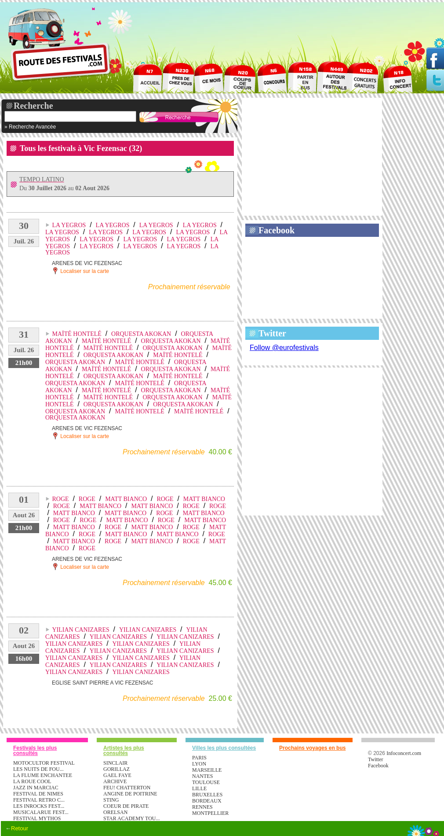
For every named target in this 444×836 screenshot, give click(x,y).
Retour (19, 828)
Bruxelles (207, 795)
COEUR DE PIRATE (126, 806)
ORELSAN (115, 812)
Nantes (202, 776)
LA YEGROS (69, 225)
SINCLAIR (115, 763)
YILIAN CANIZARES (80, 629)
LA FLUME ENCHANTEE (42, 775)
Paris (199, 758)
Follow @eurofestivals (284, 347)
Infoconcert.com (403, 753)
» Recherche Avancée (30, 126)
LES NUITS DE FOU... (38, 769)
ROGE (60, 499)
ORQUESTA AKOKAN (141, 334)
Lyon (199, 764)
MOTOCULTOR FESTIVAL (44, 763)
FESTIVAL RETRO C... (39, 800)
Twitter (272, 333)
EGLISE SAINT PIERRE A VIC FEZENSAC (102, 683)
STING (111, 800)
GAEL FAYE (117, 775)
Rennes (202, 807)
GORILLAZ (116, 769)
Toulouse (206, 782)
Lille (199, 788)
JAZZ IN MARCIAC (35, 787)
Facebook (276, 230)
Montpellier (210, 813)
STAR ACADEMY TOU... (131, 818)
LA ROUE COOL (32, 781)
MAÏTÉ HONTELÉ (76, 334)
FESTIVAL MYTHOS (37, 818)
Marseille (207, 770)
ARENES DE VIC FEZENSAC (87, 263)
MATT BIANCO (126, 499)
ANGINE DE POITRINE (130, 794)
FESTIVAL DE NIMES (38, 794)
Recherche (33, 105)
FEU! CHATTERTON (126, 787)
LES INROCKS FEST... (38, 806)
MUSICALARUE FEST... (41, 812)
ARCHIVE (115, 781)
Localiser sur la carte (80, 270)
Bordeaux (207, 801)
